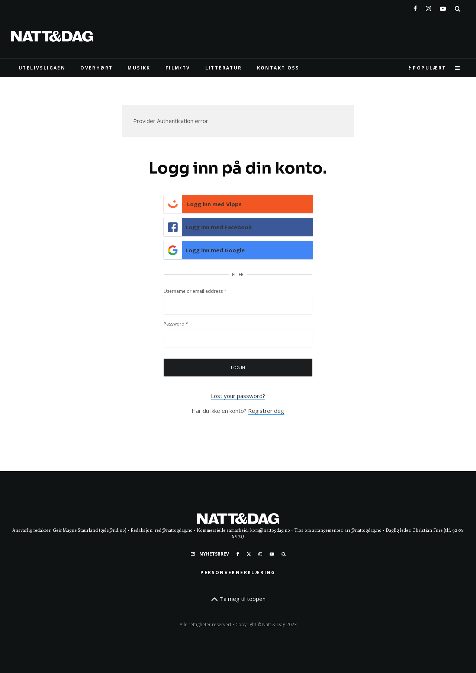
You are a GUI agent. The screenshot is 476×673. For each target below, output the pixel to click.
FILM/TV (177, 68)
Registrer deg (266, 410)
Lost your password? (238, 395)
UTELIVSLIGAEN (42, 68)
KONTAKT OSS (278, 68)
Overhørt (96, 68)
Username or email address (195, 291)
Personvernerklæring (238, 572)
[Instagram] (428, 7)
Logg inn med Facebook (208, 227)
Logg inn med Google (204, 250)
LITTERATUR (223, 68)
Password (176, 324)
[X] (249, 554)
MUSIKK (139, 68)
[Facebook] (415, 7)
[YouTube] (442, 7)
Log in (238, 367)
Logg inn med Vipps (203, 204)
